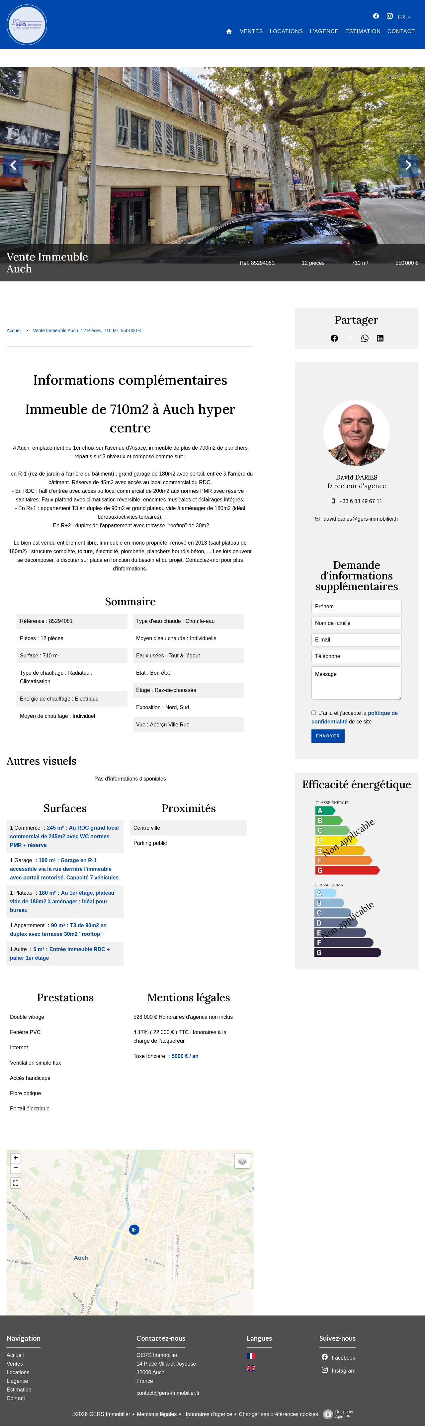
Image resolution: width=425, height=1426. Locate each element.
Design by (336, 1414)
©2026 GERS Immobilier (101, 1414)
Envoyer (328, 736)
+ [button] (16, 1158)
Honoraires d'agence (207, 1414)
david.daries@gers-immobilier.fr (360, 519)
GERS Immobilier (157, 1355)
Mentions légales (157, 1414)
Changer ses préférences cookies (278, 1414)
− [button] (16, 1168)
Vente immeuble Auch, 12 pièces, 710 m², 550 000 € (87, 330)
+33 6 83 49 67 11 (360, 501)
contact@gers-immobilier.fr (168, 1393)
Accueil (14, 330)
